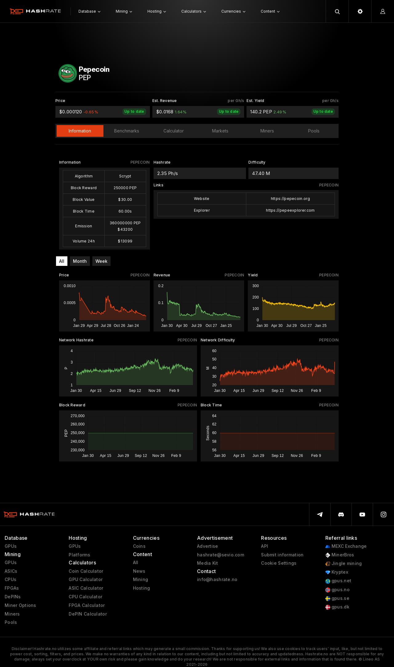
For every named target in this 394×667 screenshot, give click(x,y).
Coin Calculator (86, 571)
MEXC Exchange (346, 546)
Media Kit (207, 563)
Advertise (207, 546)
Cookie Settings (278, 563)
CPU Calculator (85, 596)
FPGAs (12, 588)
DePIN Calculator (88, 614)
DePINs (13, 596)
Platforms (79, 554)
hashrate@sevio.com (220, 554)
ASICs (11, 571)
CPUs (10, 579)
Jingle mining (343, 563)
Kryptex (336, 572)
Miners (12, 614)
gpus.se (337, 598)
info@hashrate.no (217, 579)
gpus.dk (337, 607)
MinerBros (339, 555)
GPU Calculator (86, 579)
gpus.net (338, 581)
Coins (139, 546)
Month (80, 261)
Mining (140, 579)
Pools (11, 622)
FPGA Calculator (87, 605)
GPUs (11, 546)
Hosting (141, 588)
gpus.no (337, 589)
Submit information (282, 554)
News (139, 571)
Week (101, 261)
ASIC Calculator (86, 588)
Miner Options (20, 605)
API (264, 546)
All (61, 261)
